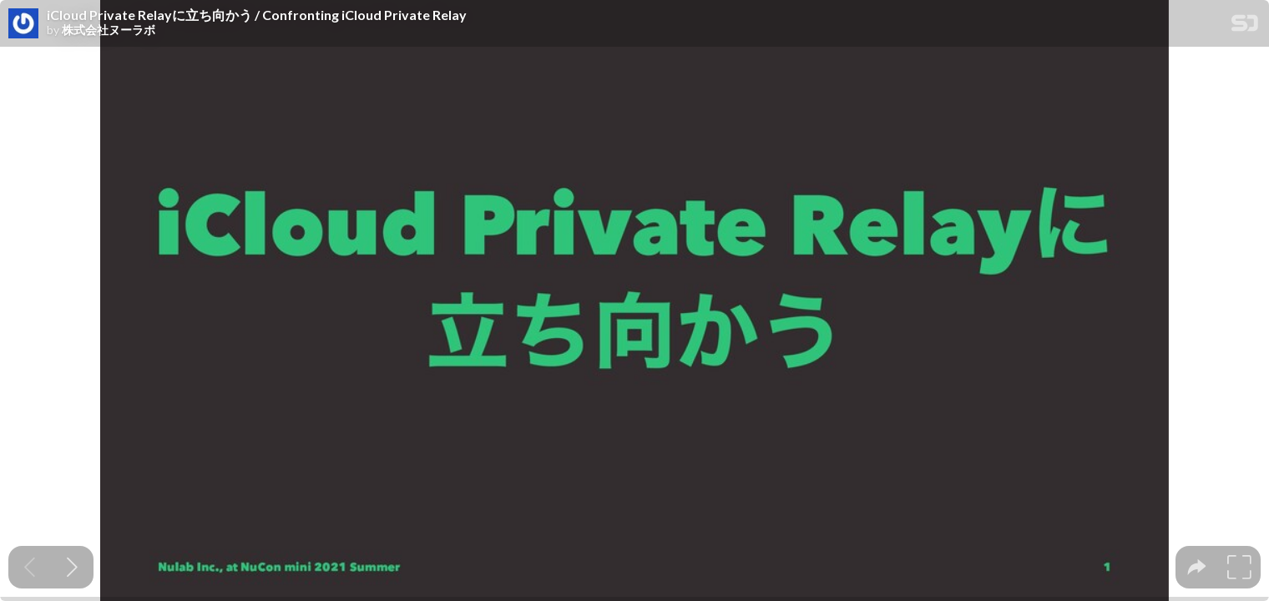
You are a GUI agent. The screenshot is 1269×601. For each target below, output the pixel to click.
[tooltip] (1197, 567)
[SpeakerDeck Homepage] (1244, 26)
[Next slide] (72, 567)
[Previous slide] (29, 567)
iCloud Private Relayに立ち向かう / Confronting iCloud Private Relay (257, 15)
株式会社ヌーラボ (108, 30)
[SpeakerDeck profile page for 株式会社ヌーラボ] (23, 24)
